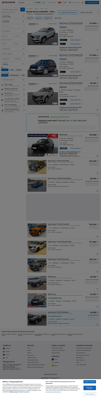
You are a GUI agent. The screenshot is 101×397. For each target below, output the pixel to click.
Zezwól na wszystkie (90, 381)
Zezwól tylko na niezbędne (90, 388)
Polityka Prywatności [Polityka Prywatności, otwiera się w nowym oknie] (24, 392)
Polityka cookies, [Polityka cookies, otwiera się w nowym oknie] (13, 392)
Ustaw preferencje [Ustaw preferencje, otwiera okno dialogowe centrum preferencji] (89, 394)
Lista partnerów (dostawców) (53, 392)
